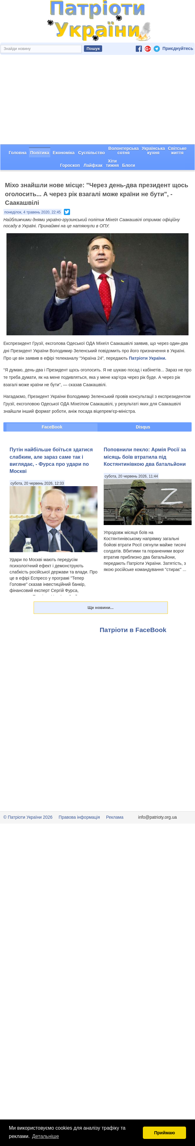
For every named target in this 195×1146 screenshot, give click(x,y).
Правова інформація (79, 817)
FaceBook (52, 426)
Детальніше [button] (45, 1136)
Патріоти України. (147, 358)
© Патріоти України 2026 (27, 817)
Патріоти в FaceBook (133, 629)
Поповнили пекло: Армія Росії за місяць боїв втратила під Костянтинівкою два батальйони (145, 457)
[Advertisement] (97, 99)
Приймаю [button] (164, 1132)
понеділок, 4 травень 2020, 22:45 (32, 212)
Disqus (143, 426)
